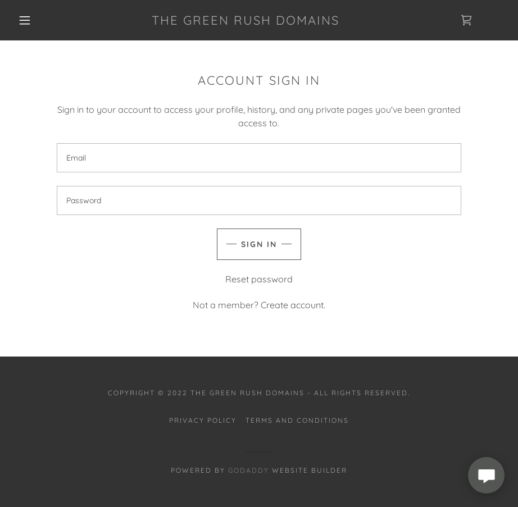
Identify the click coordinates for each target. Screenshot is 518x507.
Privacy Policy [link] (203, 420)
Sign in (259, 244)
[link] (246, 21)
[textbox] (259, 157)
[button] (24, 20)
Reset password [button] (259, 279)
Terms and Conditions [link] (297, 420)
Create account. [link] (293, 304)
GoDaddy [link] (248, 470)
